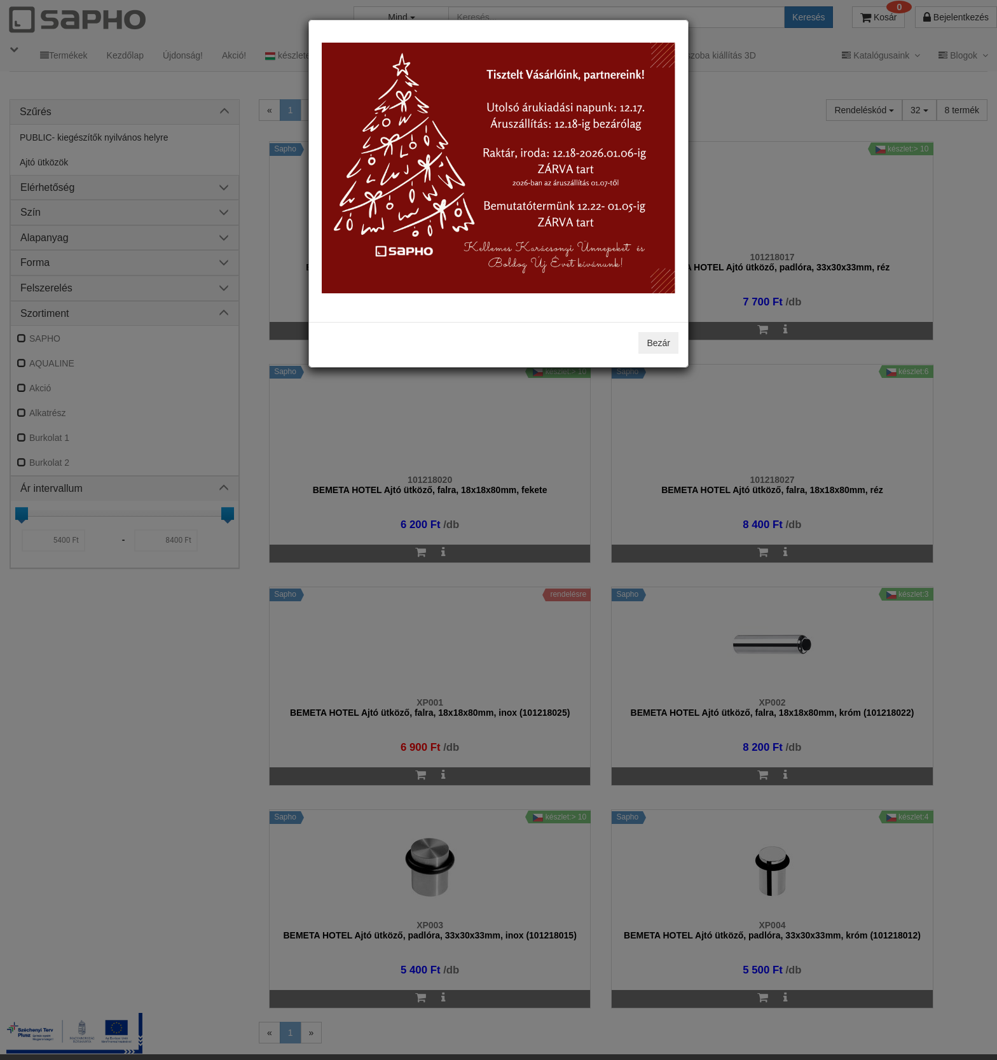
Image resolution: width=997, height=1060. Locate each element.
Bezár (658, 343)
